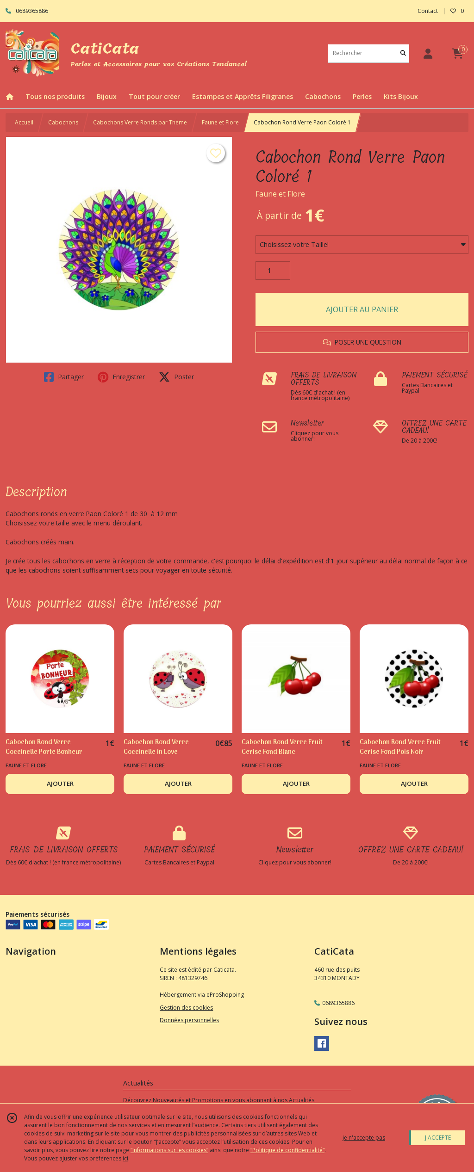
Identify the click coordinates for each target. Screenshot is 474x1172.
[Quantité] (273, 270)
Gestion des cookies (186, 1008)
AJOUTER (60, 783)
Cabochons (63, 122)
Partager (64, 376)
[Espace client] (428, 53)
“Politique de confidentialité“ (287, 1150)
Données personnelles (189, 1020)
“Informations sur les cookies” (169, 1150)
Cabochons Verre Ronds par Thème (140, 122)
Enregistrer (121, 376)
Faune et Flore (220, 122)
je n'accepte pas (364, 1137)
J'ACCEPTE (438, 1137)
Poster (176, 376)
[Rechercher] (403, 53)
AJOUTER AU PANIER (362, 309)
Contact (428, 11)
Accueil (24, 122)
